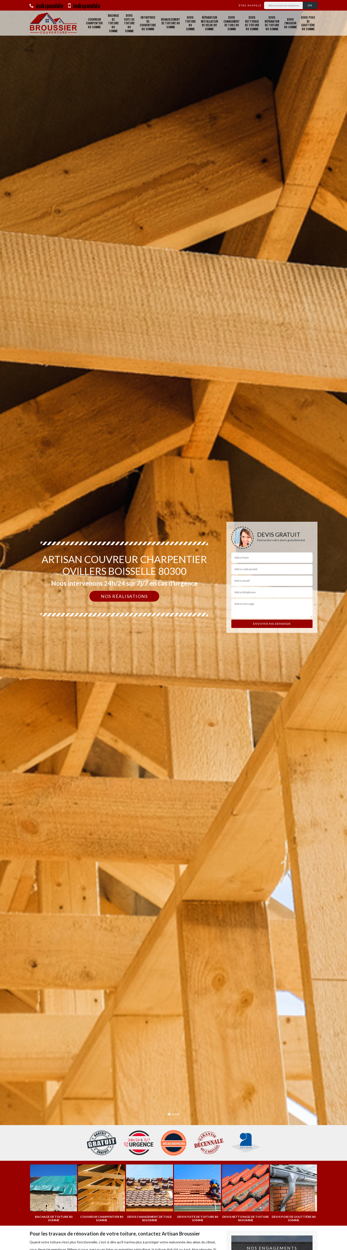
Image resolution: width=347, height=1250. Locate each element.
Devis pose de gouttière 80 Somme (308, 23)
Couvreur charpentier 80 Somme (94, 23)
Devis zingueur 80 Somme (290, 23)
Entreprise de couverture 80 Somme (148, 23)
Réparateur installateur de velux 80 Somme (209, 23)
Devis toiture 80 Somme (190, 23)
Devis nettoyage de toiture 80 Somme (252, 23)
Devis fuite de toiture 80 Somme (129, 23)
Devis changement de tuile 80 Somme (231, 23)
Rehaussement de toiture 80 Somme (170, 23)
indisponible (46, 5)
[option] (173, 625)
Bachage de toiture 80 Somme (113, 23)
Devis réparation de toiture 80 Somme (272, 23)
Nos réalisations (124, 596)
